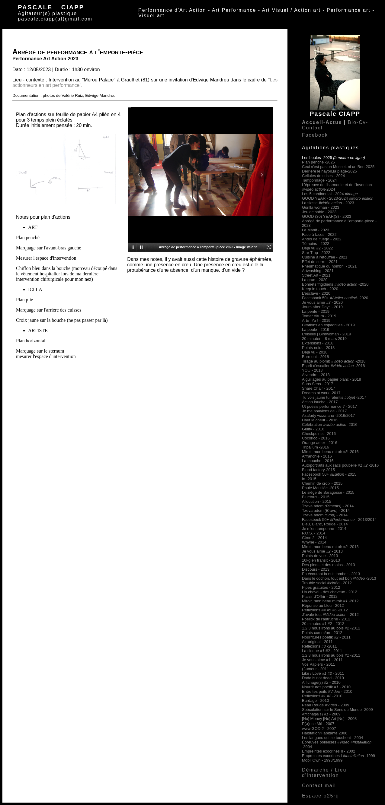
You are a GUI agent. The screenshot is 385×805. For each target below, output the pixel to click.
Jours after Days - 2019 (322, 307)
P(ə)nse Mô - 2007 (318, 723)
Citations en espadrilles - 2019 (328, 325)
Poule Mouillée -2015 (320, 488)
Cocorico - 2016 (316, 438)
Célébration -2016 (330, 424)
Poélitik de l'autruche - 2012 (326, 619)
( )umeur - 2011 (315, 669)
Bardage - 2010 (315, 700)
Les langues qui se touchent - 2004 (332, 737)
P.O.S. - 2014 (313, 533)
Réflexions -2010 (322, 696)
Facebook (315, 135)
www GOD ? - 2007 (319, 728)
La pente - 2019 (315, 311)
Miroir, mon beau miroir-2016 (330, 451)
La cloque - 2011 (322, 650)
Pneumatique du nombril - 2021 (329, 266)
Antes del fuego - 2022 (322, 239)
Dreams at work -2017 (321, 393)
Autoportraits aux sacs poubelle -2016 (340, 465)
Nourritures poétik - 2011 (326, 637)
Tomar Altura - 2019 (319, 316)
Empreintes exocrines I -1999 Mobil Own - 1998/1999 (338, 757)
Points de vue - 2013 (320, 555)
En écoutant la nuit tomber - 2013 (331, 574)
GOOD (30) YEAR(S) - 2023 (326, 216)
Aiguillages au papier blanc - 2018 (331, 379)
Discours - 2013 (315, 569)
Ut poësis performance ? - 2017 (329, 406)
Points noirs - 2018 (318, 347)
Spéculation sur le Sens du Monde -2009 (337, 709)
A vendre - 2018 (316, 374)
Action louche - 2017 (320, 402)
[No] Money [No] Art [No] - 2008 (329, 718)
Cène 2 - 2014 (314, 537)
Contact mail (319, 785)
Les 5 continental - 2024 (330, 194)
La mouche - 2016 (318, 460)
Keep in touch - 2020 (320, 289)
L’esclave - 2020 (316, 293)
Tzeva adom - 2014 (328, 506)
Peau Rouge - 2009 (325, 705)
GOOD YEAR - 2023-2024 (338, 198)
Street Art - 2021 (316, 275)
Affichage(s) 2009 (321, 714)
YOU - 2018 (312, 370)
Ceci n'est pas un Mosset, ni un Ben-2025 (338, 166)
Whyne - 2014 (314, 542)
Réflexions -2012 (325, 610)
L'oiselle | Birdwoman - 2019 (326, 334)
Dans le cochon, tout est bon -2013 (339, 578)
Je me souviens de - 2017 (324, 411)
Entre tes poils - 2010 (327, 691)
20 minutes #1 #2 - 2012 (323, 623)
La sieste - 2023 (328, 203)
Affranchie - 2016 (317, 456)
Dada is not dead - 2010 (323, 678)
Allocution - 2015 (316, 501)
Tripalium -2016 (315, 447)
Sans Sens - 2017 (317, 384)
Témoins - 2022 (315, 243)
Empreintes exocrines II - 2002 (328, 751)
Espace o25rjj (320, 795)
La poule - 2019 (315, 329)
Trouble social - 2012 (327, 583)
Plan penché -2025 (318, 162)
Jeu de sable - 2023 (319, 212)
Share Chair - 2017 (318, 388)
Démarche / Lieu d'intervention (324, 772)
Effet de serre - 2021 (320, 261)
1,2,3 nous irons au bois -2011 (331, 655)
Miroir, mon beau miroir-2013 (330, 546)
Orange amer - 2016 (319, 442)
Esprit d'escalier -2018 (333, 365)
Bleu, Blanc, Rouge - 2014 (325, 524)
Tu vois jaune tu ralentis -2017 (334, 397)
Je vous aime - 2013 (322, 551)
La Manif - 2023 (315, 230)
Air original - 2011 (317, 641)
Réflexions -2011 (319, 646)
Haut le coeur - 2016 (320, 420)
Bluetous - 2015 (315, 497)
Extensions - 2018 (317, 343)
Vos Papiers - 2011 (318, 664)
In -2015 (309, 479)
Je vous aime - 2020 (322, 302)
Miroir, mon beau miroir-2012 (330, 601)
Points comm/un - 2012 (322, 632)
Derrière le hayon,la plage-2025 (329, 171)
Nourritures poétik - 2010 (326, 687)
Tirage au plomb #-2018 (334, 361)
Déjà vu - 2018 (315, 352)
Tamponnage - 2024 (319, 180)
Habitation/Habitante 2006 (324, 733)
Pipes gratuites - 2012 (321, 587)
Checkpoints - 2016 (319, 433)
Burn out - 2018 (315, 356)
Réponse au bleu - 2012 (323, 605)
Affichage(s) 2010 (321, 682)
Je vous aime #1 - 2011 (322, 660)
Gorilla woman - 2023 (320, 207)
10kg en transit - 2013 (321, 560)
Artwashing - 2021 (318, 270)
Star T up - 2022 (316, 252)
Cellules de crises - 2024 (323, 175)
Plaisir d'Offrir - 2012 (320, 596)
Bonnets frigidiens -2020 (335, 284)
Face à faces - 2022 (319, 234)
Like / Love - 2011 (323, 673)
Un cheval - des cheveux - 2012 (329, 592)
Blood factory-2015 (318, 469)
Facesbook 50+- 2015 (329, 474)
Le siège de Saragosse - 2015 (328, 492)
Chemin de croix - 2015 (322, 483)
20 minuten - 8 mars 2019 (324, 338)
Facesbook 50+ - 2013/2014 (339, 519)
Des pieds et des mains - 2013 (328, 565)
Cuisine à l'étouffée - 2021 (324, 257)
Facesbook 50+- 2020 (335, 298)
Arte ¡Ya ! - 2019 (316, 320)
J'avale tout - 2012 (330, 614)
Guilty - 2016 (313, 429)
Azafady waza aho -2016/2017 (328, 415)
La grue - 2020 (315, 279)
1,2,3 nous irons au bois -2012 (331, 628)
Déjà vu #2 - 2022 (317, 248)
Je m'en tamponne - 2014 (324, 528)
